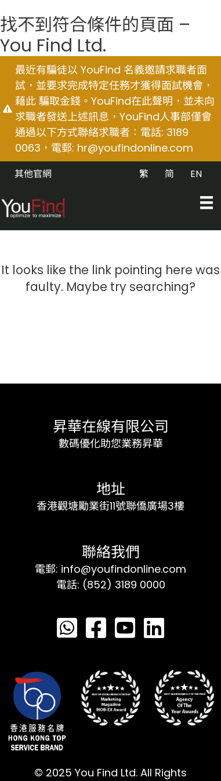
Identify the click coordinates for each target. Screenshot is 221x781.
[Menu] (206, 202)
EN (196, 173)
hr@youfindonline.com (135, 148)
